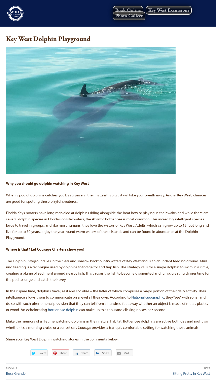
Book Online (128, 10)
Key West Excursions (168, 10)
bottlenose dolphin (63, 309)
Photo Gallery (129, 16)
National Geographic (147, 297)
